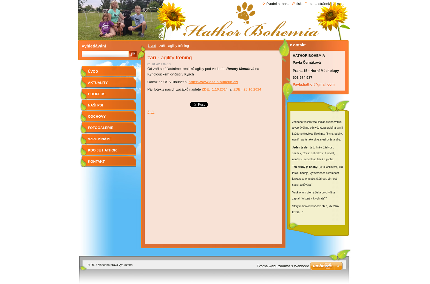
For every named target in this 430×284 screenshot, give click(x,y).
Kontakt (96, 161)
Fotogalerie (100, 128)
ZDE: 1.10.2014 (215, 89)
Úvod (152, 46)
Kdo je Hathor (102, 150)
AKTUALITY (98, 83)
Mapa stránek (319, 4)
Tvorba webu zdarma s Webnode (283, 266)
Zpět (151, 112)
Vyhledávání (94, 46)
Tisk (299, 4)
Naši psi (95, 105)
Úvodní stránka (277, 4)
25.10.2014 (252, 89)
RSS (339, 4)
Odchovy (97, 116)
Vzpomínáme (100, 139)
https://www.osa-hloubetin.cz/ (213, 82)
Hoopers (97, 94)
